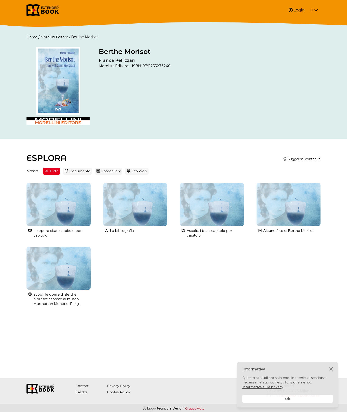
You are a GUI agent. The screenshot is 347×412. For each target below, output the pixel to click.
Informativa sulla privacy (263, 387)
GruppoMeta (194, 408)
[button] (299, 209)
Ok (287, 398)
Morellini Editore (55, 37)
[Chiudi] (331, 369)
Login (297, 10)
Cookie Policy (120, 392)
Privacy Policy (120, 386)
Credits (81, 392)
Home (31, 37)
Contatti (82, 386)
